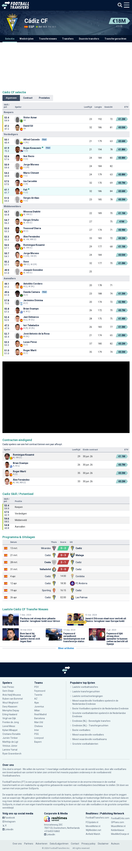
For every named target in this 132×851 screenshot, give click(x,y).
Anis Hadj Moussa (11, 694)
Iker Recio (28, 156)
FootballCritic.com (120, 818)
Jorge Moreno (31, 164)
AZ (35, 698)
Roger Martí (29, 350)
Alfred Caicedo (31, 139)
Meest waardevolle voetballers (88, 734)
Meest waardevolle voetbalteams (89, 739)
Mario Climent (31, 173)
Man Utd (38, 722)
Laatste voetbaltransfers (85, 687)
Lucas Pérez (30, 342)
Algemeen (11, 98)
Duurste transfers (89, 38)
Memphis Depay (10, 710)
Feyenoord (39, 691)
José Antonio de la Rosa (36, 334)
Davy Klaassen (9, 706)
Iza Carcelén (30, 181)
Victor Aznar (30, 117)
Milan (37, 710)
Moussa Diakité (31, 211)
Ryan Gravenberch (11, 753)
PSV (36, 687)
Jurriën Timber (10, 738)
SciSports (34, 788)
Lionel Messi (9, 726)
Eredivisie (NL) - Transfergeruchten (90, 725)
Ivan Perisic (8, 687)
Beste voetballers (81, 730)
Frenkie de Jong (10, 722)
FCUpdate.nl (92, 822)
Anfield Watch (93, 834)
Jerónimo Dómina (33, 300)
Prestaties (44, 98)
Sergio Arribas (31, 198)
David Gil (28, 126)
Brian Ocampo (31, 309)
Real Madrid (40, 714)
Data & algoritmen (59, 843)
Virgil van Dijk (9, 718)
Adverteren (41, 843)
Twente (38, 694)
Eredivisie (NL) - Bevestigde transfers (91, 721)
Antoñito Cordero (32, 284)
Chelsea (38, 726)
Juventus (39, 706)
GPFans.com (117, 822)
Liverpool (39, 738)
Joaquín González (33, 270)
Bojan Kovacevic (32, 148)
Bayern (38, 742)
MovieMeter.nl (93, 826)
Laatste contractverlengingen (87, 696)
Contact (75, 843)
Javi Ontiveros (31, 317)
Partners (28, 843)
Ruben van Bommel (12, 698)
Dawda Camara (31, 292)
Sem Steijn (8, 691)
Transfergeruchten (115, 38)
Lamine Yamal (9, 749)
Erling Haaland (9, 714)
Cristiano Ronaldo (11, 734)
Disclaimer (103, 843)
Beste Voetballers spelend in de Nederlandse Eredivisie (100, 708)
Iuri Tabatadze (31, 325)
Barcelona (39, 718)
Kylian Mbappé (9, 730)
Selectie (9, 38)
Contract (27, 98)
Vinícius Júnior (9, 745)
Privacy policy (88, 843)
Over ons (17, 843)
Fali (25, 189)
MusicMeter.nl (118, 826)
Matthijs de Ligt (10, 742)
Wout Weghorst (10, 702)
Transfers (68, 38)
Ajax (36, 702)
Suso (26, 261)
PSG (36, 734)
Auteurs (115, 843)
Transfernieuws (48, 38)
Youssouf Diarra (32, 228)
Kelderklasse (117, 830)
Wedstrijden (26, 38)
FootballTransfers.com (97, 817)
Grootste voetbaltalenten (85, 744)
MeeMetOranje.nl (120, 834)
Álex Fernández (31, 236)
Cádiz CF (36, 20)
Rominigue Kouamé (34, 245)
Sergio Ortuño (31, 220)
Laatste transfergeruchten (86, 691)
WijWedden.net (93, 830)
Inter (36, 730)
